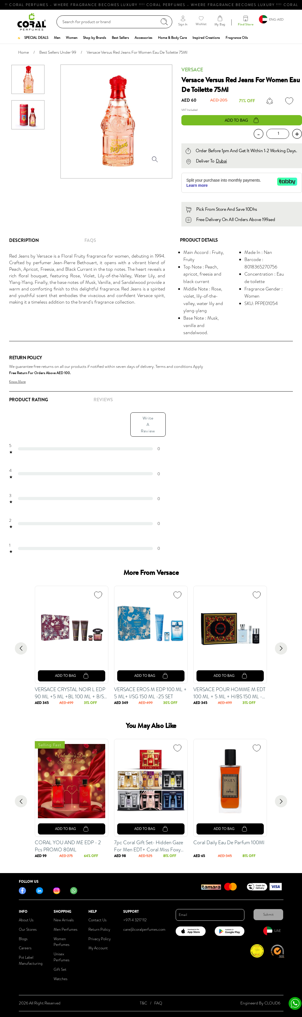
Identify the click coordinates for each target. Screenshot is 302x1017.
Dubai (221, 161)
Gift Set (60, 969)
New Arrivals (64, 920)
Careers (25, 948)
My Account (98, 948)
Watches (60, 979)
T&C (143, 1003)
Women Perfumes (61, 942)
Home (23, 52)
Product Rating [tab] (28, 399)
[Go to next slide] (281, 648)
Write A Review (148, 424)
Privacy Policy (99, 939)
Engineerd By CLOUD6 (260, 1003)
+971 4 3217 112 (135, 920)
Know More (17, 381)
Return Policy (99, 929)
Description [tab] (24, 240)
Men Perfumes (65, 929)
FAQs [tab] (90, 240)
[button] (32, 38)
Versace (192, 69)
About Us (26, 920)
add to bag (242, 120)
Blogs (23, 939)
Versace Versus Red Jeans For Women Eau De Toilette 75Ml (137, 52)
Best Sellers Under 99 (57, 52)
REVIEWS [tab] (103, 399)
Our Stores (28, 929)
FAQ (158, 1003)
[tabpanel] (90, 279)
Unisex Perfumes (61, 957)
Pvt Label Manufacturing (30, 960)
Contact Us (97, 920)
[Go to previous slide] (21, 648)
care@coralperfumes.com (144, 929)
